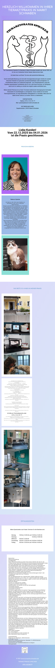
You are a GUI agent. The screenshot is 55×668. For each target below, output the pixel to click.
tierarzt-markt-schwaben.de (30, 663)
